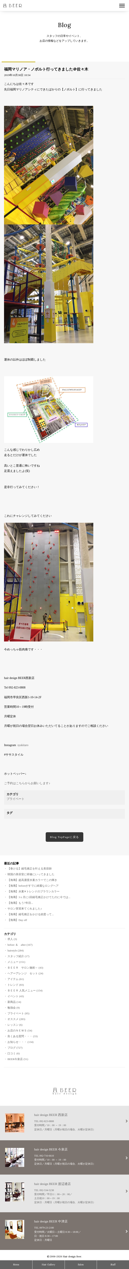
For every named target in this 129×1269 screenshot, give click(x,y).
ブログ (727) (14, 1047)
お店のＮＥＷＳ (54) (19, 1030)
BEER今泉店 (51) (17, 1059)
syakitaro (22, 745)
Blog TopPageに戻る (64, 837)
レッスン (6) (14, 1024)
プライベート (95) (18, 1013)
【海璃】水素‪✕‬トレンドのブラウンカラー (33, 891)
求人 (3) (12, 939)
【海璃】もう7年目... (20, 902)
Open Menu (122, 5)
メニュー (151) (16, 962)
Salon (81, 1264)
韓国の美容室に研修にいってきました (30, 874)
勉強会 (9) (13, 1007)
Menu (16, 1264)
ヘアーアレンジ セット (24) (25, 973)
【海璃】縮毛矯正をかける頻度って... (30, 914)
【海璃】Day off (17, 920)
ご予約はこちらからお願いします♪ (27, 783)
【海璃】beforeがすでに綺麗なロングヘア (33, 885)
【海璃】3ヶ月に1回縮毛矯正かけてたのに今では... (38, 897)
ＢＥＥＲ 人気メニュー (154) (25, 990)
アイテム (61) (15, 979)
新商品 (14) (14, 1002)
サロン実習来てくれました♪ (24, 908)
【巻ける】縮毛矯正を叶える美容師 (29, 868)
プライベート (15, 798)
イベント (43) (15, 996)
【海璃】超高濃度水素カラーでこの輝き (32, 880)
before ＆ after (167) (20, 944)
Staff (113, 1264)
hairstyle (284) (15, 950)
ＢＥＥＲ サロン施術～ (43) (25, 967)
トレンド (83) (15, 984)
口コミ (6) (13, 1053)
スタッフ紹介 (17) (18, 956)
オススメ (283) (16, 1019)
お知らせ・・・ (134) (20, 1042)
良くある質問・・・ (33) (22, 1036)
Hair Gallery (48, 1264)
